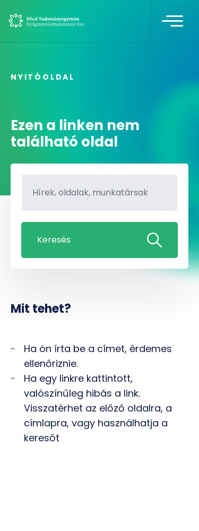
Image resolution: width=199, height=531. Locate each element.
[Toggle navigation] (172, 21)
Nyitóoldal (43, 77)
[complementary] (174, 506)
